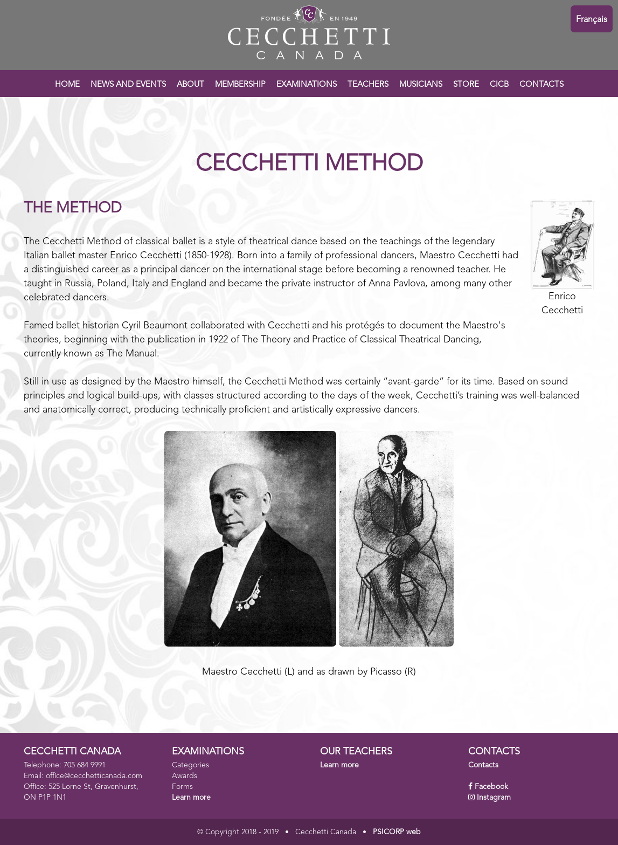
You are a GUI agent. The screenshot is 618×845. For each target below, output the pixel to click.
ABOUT (190, 85)
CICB (499, 85)
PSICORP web (397, 832)
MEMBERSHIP (240, 85)
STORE (466, 85)
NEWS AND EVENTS (128, 85)
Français (591, 20)
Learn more (191, 797)
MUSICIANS (420, 85)
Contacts (483, 765)
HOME (67, 85)
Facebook (491, 787)
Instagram (494, 797)
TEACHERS (368, 85)
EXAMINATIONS (306, 85)
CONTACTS (541, 85)
